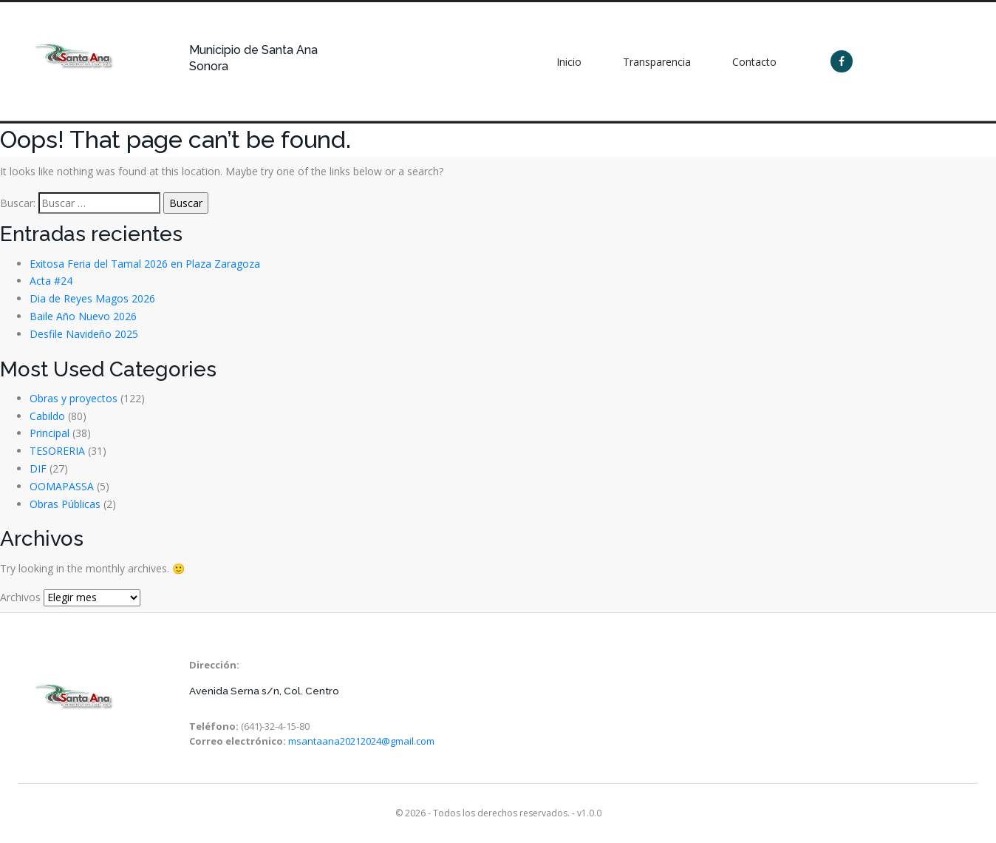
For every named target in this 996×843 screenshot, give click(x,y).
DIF (38, 468)
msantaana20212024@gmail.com (361, 741)
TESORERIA (57, 451)
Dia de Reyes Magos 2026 (92, 298)
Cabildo (47, 416)
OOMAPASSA (62, 486)
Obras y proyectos (73, 398)
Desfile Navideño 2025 (84, 334)
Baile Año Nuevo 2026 (83, 316)
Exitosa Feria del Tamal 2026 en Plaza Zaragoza (145, 264)
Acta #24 (51, 281)
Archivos (20, 597)
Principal (49, 433)
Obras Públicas (65, 504)
